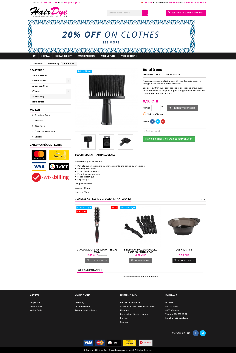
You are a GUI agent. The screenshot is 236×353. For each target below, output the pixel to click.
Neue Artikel (36, 306)
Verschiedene (129, 56)
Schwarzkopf (63, 56)
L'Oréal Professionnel (44, 131)
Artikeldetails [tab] (105, 155)
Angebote (35, 302)
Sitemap (124, 322)
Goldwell (38, 120)
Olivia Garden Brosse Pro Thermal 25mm (97, 251)
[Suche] (127, 13)
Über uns (124, 310)
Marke (169, 74)
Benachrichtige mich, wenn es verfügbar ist (169, 139)
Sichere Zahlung (83, 306)
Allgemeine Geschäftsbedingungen (137, 306)
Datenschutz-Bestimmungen (134, 314)
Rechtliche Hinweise (130, 302)
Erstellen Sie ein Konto (195, 2)
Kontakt (124, 318)
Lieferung (79, 302)
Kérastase (39, 126)
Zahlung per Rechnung (86, 310)
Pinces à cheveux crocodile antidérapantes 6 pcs (140, 251)
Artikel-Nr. (148, 74)
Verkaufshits (36, 310)
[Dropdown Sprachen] (148, 2)
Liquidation (38, 101)
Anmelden (174, 2)
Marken (35, 110)
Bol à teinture (184, 249)
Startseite (37, 70)
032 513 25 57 (46, 2)
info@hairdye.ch (72, 2)
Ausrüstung (108, 56)
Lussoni (38, 136)
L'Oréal (45, 56)
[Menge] (155, 108)
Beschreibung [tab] (84, 155)
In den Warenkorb (182, 108)
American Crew (86, 56)
